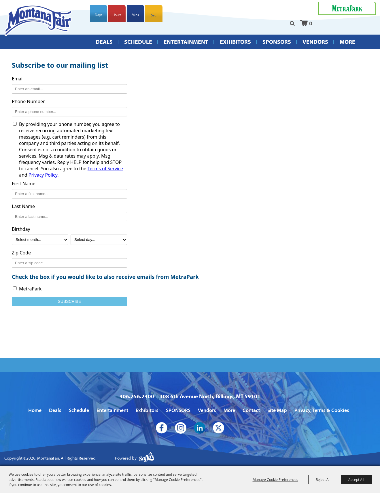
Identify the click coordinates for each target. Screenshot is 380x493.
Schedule (138, 41)
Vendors (315, 41)
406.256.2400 (137, 396)
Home (34, 410)
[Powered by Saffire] (146, 458)
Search (292, 23)
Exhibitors (235, 41)
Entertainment (186, 41)
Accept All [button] (356, 479)
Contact (251, 410)
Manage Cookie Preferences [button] (275, 479)
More (347, 41)
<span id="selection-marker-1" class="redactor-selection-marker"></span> (190, 202)
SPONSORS (276, 41)
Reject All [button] (323, 479)
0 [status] (310, 23)
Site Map (277, 410)
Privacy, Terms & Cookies (321, 410)
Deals (104, 41)
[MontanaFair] (38, 20)
